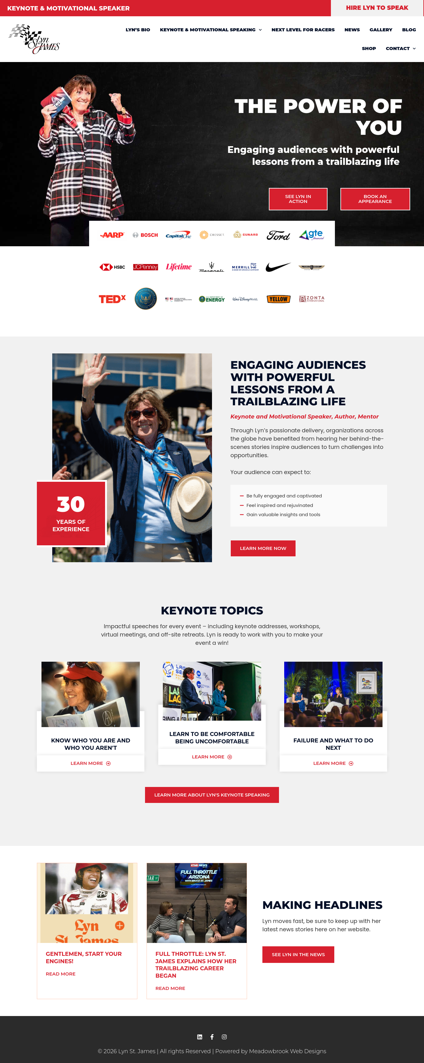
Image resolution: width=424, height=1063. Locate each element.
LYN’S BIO (138, 30)
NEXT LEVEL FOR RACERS (303, 30)
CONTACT (401, 48)
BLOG (409, 30)
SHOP (369, 48)
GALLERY (381, 30)
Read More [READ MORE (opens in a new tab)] (61, 974)
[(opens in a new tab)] (87, 903)
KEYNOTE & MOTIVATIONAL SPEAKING (211, 30)
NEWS (352, 30)
